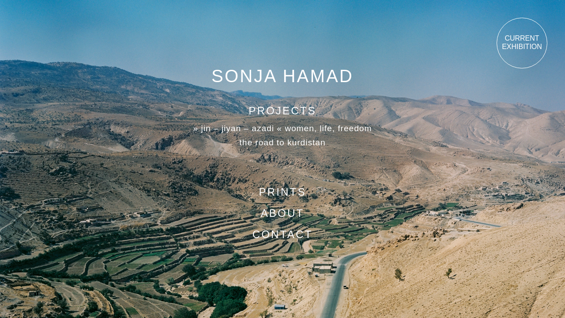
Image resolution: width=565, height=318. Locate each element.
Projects (282, 111)
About (283, 213)
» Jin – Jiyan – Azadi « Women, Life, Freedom (282, 128)
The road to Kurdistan (282, 142)
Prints (282, 192)
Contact (282, 234)
